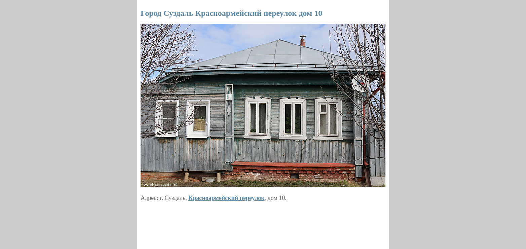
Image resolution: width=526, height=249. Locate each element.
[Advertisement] (263, 223)
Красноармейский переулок (226, 198)
